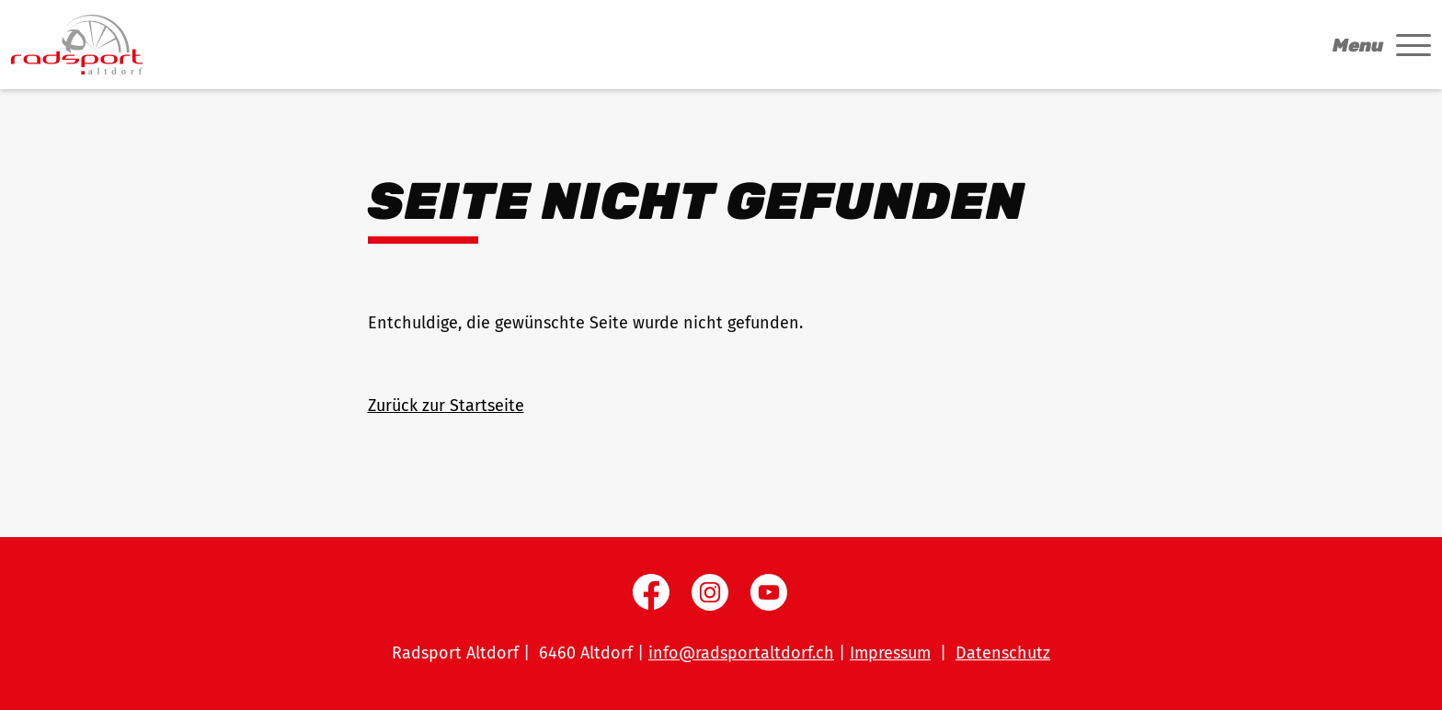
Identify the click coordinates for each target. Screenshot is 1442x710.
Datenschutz (1003, 653)
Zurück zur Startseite (446, 405)
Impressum (890, 653)
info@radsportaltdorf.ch (741, 653)
